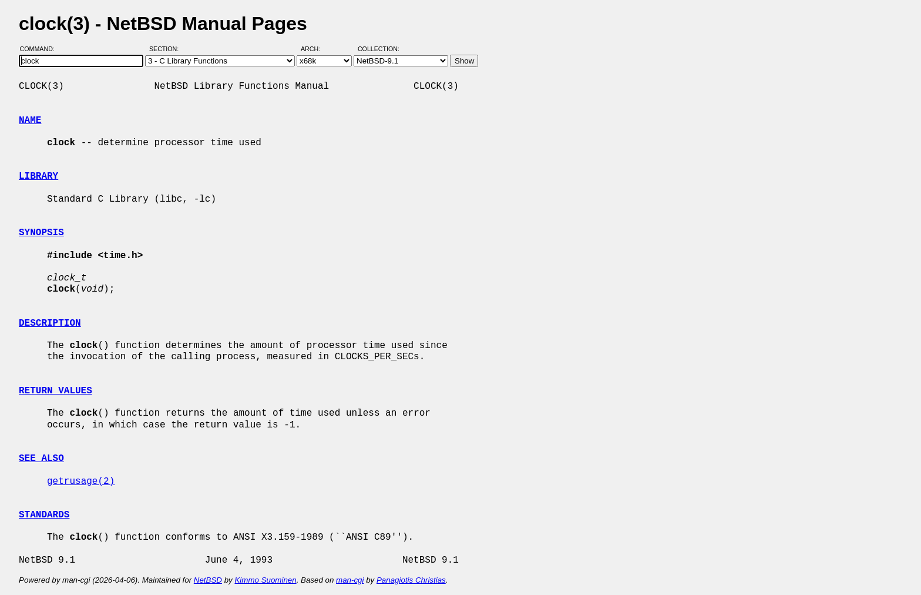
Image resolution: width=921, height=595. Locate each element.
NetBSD (208, 580)
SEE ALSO (41, 458)
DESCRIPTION (50, 323)
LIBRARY (38, 176)
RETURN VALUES (55, 391)
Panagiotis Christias (411, 580)
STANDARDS (44, 515)
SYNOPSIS (41, 232)
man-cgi (350, 580)
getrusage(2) (81, 481)
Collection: (378, 48)
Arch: (316, 48)
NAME (30, 120)
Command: (41, 48)
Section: (166, 48)
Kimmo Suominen (265, 580)
